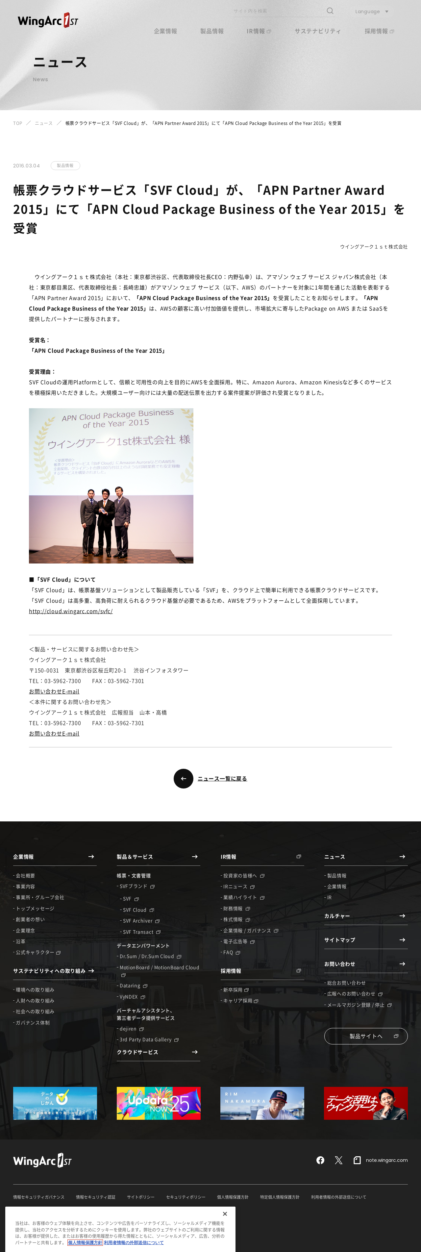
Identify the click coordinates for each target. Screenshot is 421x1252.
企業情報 (337, 886)
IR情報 (259, 31)
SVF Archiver (141, 920)
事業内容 (25, 886)
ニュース (44, 123)
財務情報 (236, 908)
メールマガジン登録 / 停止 (359, 1004)
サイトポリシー (141, 1197)
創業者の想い (30, 919)
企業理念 (25, 930)
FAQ (231, 952)
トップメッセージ (35, 908)
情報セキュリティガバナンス (38, 1197)
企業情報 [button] (165, 31)
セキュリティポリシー (186, 1197)
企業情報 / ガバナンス (250, 930)
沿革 (20, 941)
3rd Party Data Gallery (149, 1039)
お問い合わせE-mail (54, 691)
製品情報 (212, 31)
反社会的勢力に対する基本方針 (40, 1209)
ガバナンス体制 (33, 1022)
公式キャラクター (38, 952)
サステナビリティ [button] (318, 31)
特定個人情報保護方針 (280, 1197)
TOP (17, 123)
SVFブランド (137, 886)
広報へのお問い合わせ (355, 993)
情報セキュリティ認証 (95, 1197)
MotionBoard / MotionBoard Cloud (160, 970)
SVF (131, 898)
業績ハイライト (243, 897)
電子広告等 (239, 941)
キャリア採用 (240, 1000)
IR (329, 897)
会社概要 (25, 875)
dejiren (132, 1028)
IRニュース (239, 886)
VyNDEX (132, 996)
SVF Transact (142, 931)
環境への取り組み (35, 989)
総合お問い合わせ (346, 982)
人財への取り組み (35, 1000)
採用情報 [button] (379, 31)
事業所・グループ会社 (40, 897)
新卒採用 (236, 989)
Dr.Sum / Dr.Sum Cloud (150, 956)
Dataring (133, 985)
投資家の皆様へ (243, 875)
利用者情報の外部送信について (338, 1197)
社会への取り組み (35, 1011)
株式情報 (236, 919)
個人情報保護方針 (233, 1197)
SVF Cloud (138, 909)
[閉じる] (225, 1240)
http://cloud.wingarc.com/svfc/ (71, 611)
